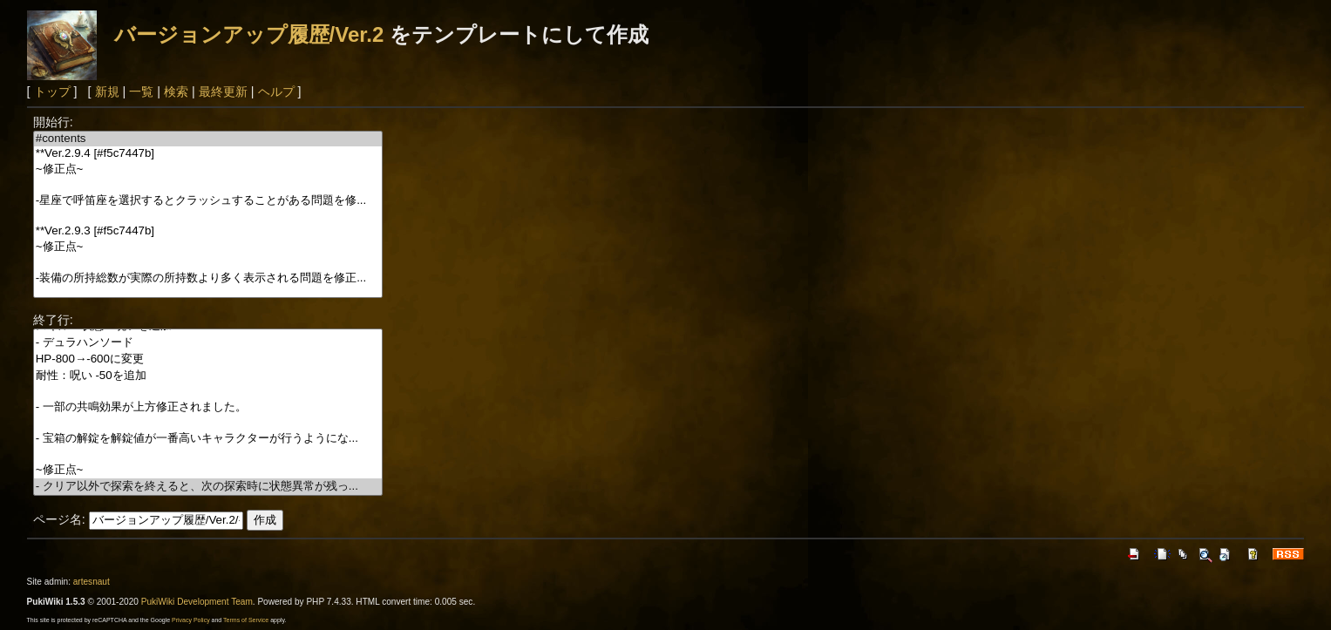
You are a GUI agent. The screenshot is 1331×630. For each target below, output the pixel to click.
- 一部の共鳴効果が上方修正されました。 (208, 407)
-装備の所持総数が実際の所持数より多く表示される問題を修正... (208, 278)
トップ (52, 91)
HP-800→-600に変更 (208, 359)
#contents (208, 139)
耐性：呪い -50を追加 (208, 376)
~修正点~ (208, 169)
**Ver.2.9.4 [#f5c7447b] (208, 153)
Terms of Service (245, 620)
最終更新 (223, 91)
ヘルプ (276, 91)
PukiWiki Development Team (197, 601)
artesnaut (91, 581)
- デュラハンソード (208, 343)
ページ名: (59, 519)
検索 (176, 91)
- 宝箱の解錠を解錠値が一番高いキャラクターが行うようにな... (208, 438)
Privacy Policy (191, 620)
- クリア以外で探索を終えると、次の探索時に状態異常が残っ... (208, 486)
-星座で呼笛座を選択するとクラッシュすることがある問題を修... (208, 201)
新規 (107, 91)
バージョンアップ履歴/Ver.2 (249, 34)
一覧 (141, 91)
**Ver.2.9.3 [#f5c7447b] (208, 231)
